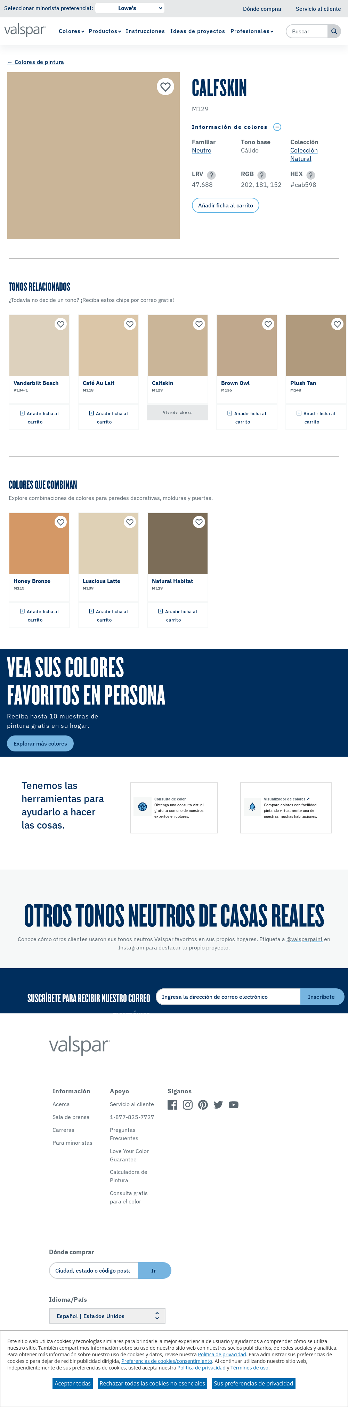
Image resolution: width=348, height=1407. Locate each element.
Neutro (201, 150)
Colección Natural (304, 154)
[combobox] (307, 31)
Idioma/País (68, 1299)
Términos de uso (249, 1367)
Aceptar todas (72, 1383)
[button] (210, 175)
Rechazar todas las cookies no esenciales (152, 1383)
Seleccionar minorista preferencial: (48, 8)
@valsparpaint (304, 939)
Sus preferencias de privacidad (253, 1383)
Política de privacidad (222, 1354)
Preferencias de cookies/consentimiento (166, 1361)
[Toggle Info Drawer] (277, 127)
